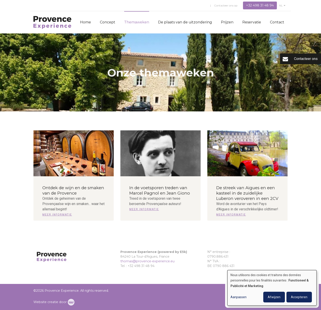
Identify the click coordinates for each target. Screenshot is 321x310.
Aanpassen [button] (238, 297)
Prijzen (227, 22)
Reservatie (251, 22)
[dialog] (272, 288)
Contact (277, 22)
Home (85, 22)
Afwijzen (274, 297)
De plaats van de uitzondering (185, 22)
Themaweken (136, 22)
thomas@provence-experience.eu (147, 261)
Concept (107, 22)
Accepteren (299, 297)
